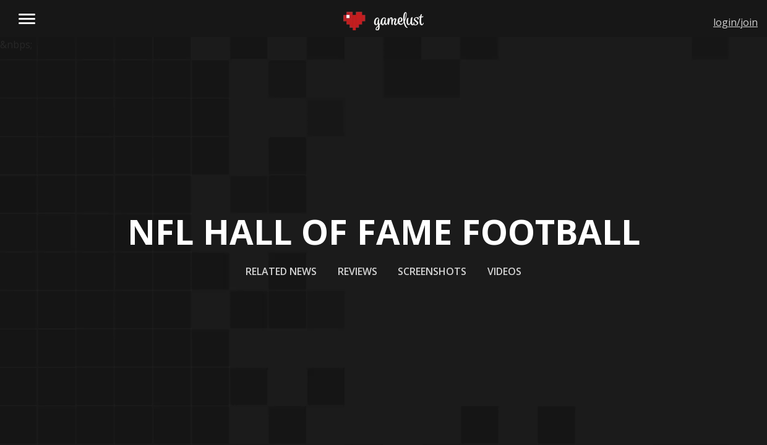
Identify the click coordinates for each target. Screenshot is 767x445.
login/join (735, 22)
